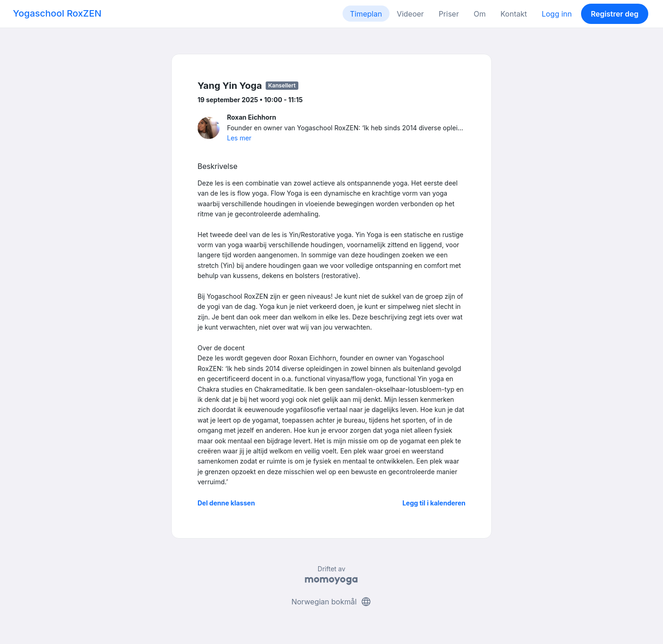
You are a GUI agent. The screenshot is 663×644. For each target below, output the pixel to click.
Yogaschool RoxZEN (57, 13)
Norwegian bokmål (331, 601)
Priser (449, 13)
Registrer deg (615, 13)
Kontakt (513, 13)
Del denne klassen (226, 503)
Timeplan (366, 13)
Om (480, 13)
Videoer (410, 13)
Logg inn (556, 13)
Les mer (239, 138)
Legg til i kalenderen (433, 503)
